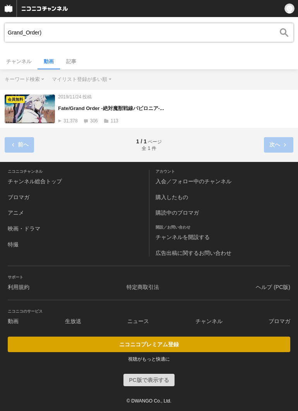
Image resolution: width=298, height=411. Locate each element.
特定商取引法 (143, 287)
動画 (49, 61)
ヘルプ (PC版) (273, 287)
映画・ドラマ (24, 228)
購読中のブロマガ (177, 213)
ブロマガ (18, 197)
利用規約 (18, 287)
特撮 (13, 244)
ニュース (138, 321)
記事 (71, 61)
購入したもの (172, 197)
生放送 (73, 321)
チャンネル (18, 61)
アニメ (16, 213)
